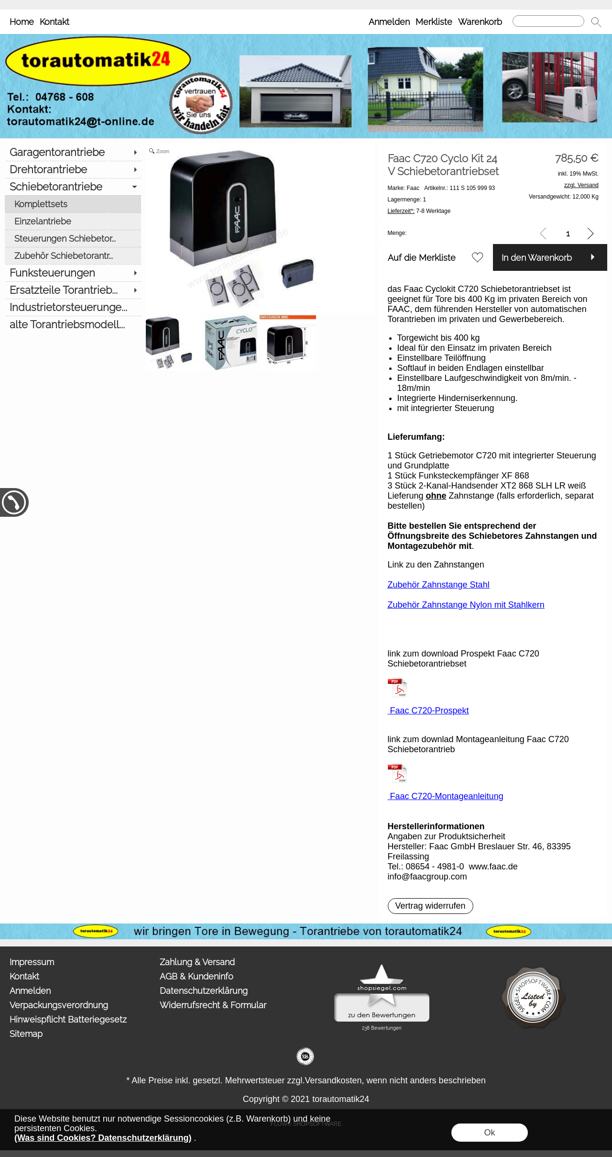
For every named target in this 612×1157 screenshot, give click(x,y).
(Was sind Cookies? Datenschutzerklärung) (102, 1138)
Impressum (32, 962)
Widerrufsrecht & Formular (213, 1005)
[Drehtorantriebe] (73, 169)
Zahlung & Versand (197, 962)
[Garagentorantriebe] (73, 152)
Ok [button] (489, 1132)
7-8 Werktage (419, 211)
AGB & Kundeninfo (196, 976)
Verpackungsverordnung (59, 1005)
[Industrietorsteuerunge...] (73, 307)
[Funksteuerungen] (73, 272)
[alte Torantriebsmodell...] (73, 324)
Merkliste (433, 22)
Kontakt (54, 22)
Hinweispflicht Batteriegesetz (68, 1019)
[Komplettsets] (73, 203)
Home (22, 22)
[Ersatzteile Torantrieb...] (73, 290)
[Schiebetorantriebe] (73, 186)
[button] (596, 22)
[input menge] (568, 233)
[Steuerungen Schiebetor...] (73, 238)
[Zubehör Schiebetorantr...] (73, 255)
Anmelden (389, 22)
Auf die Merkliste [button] (422, 258)
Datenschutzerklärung (204, 991)
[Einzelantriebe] (73, 221)
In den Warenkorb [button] (537, 258)
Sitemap (26, 1034)
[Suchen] (548, 21)
